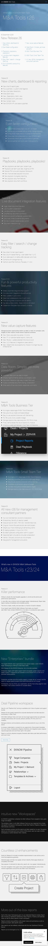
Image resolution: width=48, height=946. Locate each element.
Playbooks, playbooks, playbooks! (10, 52)
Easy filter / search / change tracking (11, 60)
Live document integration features (11, 56)
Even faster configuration (10, 47)
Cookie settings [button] (38, 942)
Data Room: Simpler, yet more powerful (35, 48)
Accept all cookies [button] (28, 942)
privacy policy (31, 938)
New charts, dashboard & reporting (11, 44)
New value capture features (34, 43)
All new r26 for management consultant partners (35, 60)
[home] (8, 1)
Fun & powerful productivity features (11, 64)
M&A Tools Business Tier (34, 51)
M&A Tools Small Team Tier (35, 55)
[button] (44, 931)
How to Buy (5, 740)
